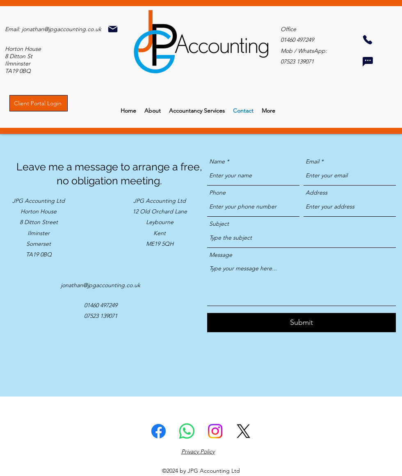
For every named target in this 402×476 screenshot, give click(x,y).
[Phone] (367, 39)
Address (316, 192)
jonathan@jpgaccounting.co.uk (61, 29)
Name (217, 161)
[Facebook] (158, 431)
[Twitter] (243, 431)
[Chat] (367, 61)
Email (312, 161)
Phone (217, 192)
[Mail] (112, 29)
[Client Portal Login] (38, 103)
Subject (219, 224)
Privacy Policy (198, 451)
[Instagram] (215, 431)
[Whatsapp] (186, 431)
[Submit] (301, 322)
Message (220, 255)
